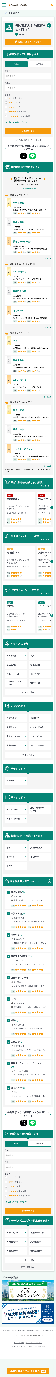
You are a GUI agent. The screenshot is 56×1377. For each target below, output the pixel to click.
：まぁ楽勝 (15, 111)
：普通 (13, 107)
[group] (20, 508)
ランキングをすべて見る (28, 188)
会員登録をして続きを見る (28, 1371)
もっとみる (45, 486)
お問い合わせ (48, 1331)
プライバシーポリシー (34, 1343)
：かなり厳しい (14, 98)
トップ (4, 13)
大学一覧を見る (28, 1267)
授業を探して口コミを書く (29, 42)
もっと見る (47, 258)
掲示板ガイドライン (33, 1331)
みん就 (13, 1331)
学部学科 (39, 64)
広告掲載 (6, 1331)
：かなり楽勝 (17, 116)
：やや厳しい (14, 102)
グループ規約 (19, 1343)
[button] (51, 507)
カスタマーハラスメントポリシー (24, 1346)
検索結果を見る (28, 131)
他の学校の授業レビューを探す (28, 140)
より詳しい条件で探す (15, 122)
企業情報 (41, 1346)
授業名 (16, 64)
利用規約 (21, 1331)
